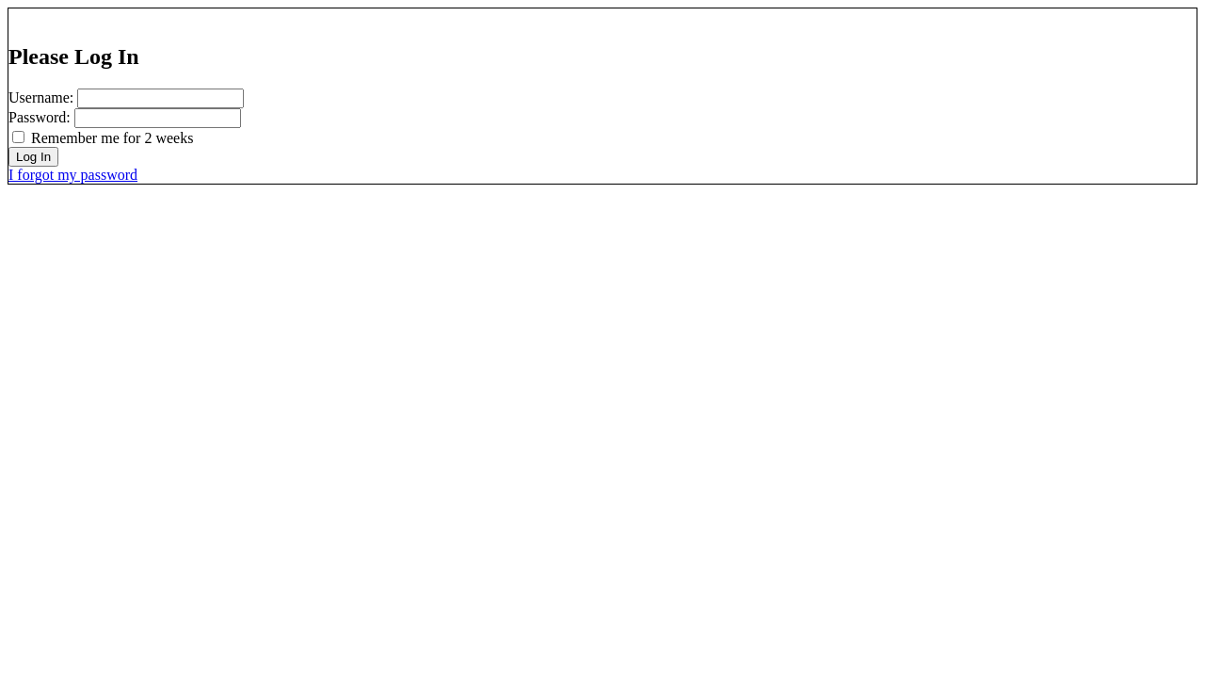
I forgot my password (72, 175)
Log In (33, 157)
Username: (40, 97)
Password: (39, 117)
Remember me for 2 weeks (112, 138)
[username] (160, 98)
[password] (157, 118)
